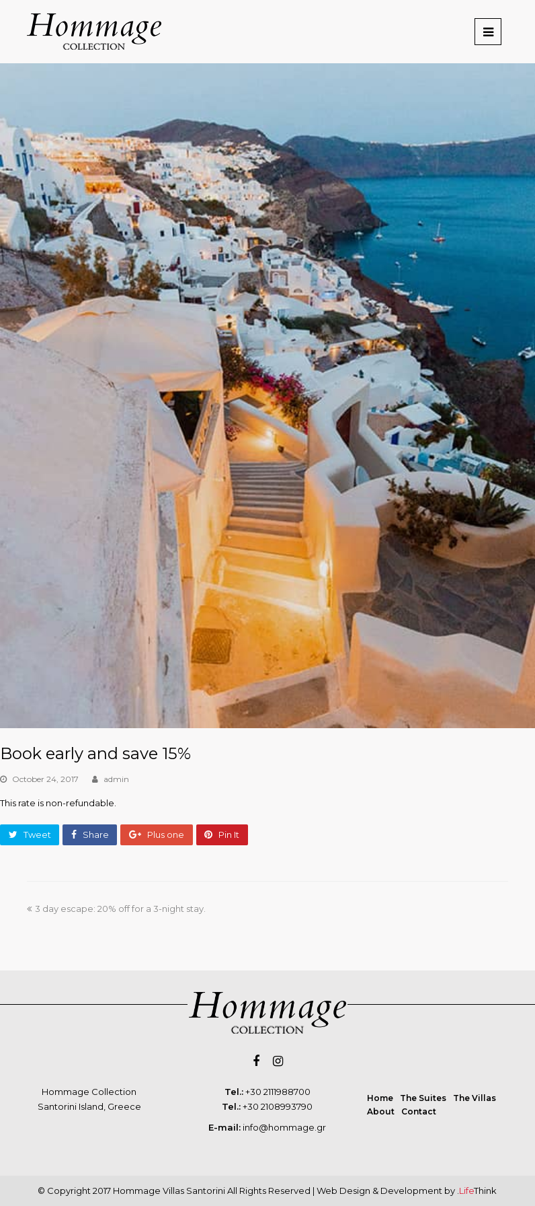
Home (380, 1098)
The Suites (423, 1098)
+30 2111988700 (278, 1091)
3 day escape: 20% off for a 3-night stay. (116, 908)
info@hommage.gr (284, 1127)
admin (116, 779)
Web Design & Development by (407, 1190)
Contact (418, 1111)
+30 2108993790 (278, 1106)
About (381, 1111)
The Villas (474, 1098)
